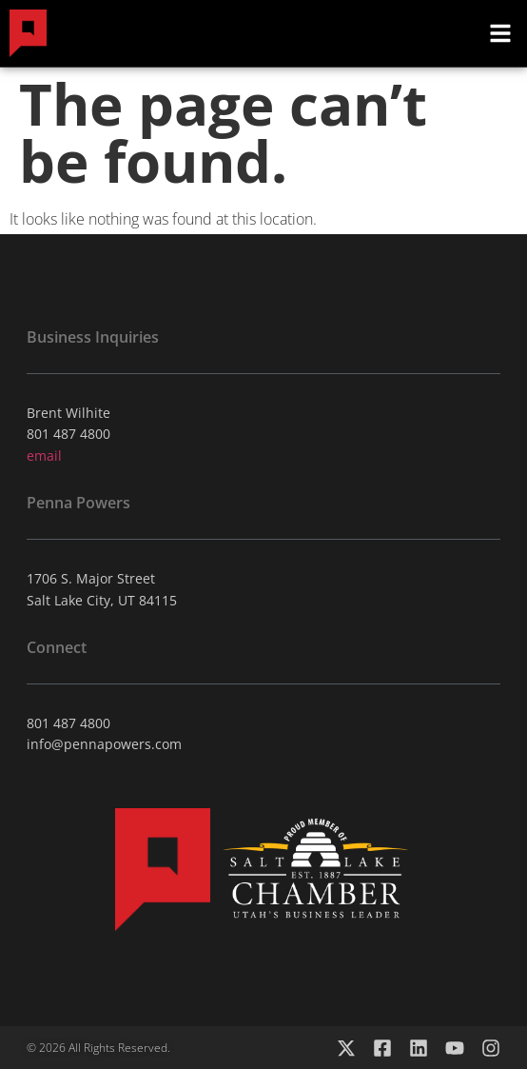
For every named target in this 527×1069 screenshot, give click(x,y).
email (44, 455)
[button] (500, 33)
